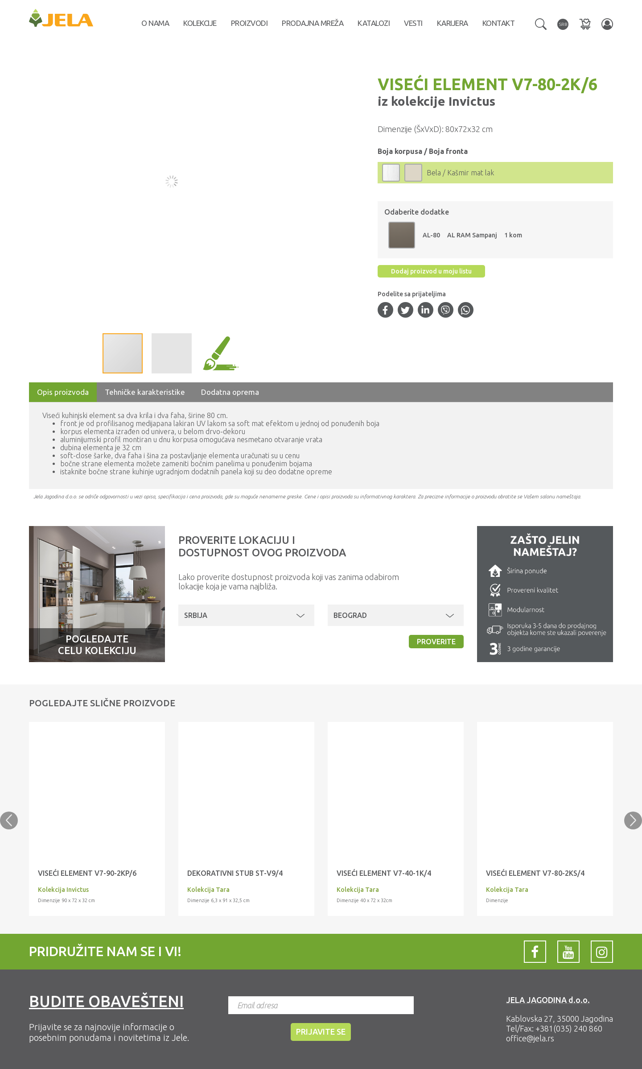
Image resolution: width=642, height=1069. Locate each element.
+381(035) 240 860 (568, 1028)
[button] (541, 23)
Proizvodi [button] (249, 23)
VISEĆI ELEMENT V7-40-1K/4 (384, 873)
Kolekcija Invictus (63, 889)
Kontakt (498, 23)
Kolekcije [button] (200, 23)
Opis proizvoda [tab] (63, 392)
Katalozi (374, 23)
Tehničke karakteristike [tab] (145, 392)
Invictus (470, 101)
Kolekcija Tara (208, 889)
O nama (155, 23)
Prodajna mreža (312, 23)
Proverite (436, 642)
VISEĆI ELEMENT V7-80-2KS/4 (535, 873)
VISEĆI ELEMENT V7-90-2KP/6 (87, 873)
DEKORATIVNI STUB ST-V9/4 (235, 873)
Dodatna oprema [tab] (230, 392)
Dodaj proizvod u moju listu (431, 271)
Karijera (452, 23)
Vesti (413, 23)
